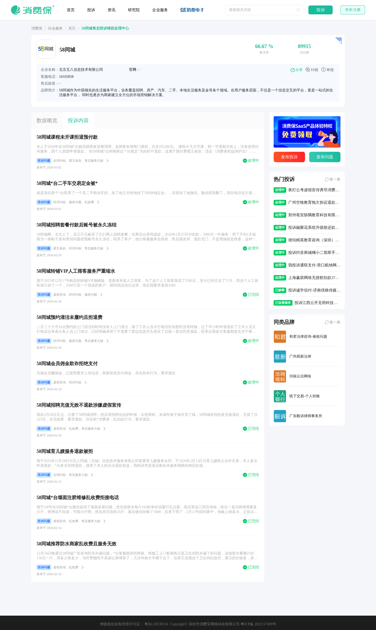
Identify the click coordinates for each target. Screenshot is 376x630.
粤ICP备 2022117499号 (258, 624)
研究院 (134, 10)
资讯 (111, 10)
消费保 (36, 28)
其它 (72, 28)
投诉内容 (78, 120)
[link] (36, 28)
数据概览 (47, 120)
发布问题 (324, 157)
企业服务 (160, 10)
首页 (71, 10)
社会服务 (55, 28)
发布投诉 (289, 157)
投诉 (91, 10)
